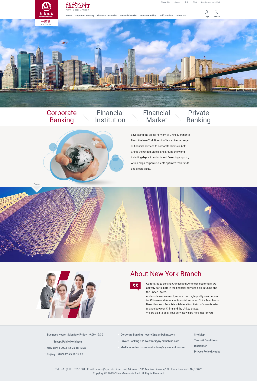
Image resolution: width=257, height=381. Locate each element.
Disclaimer (200, 345)
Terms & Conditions (205, 340)
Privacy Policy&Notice (207, 351)
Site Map (199, 334)
